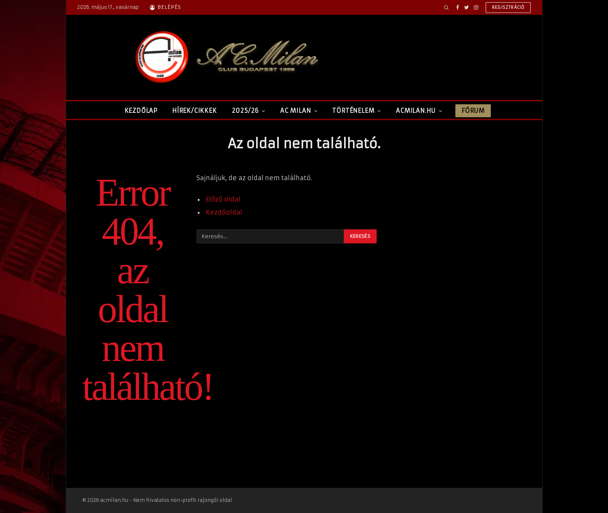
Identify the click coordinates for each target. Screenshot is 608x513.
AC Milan (295, 110)
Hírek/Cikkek (194, 110)
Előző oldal (223, 199)
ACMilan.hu (416, 110)
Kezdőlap (141, 110)
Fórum (473, 110)
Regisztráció (508, 7)
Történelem (353, 110)
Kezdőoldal (224, 212)
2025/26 (245, 110)
